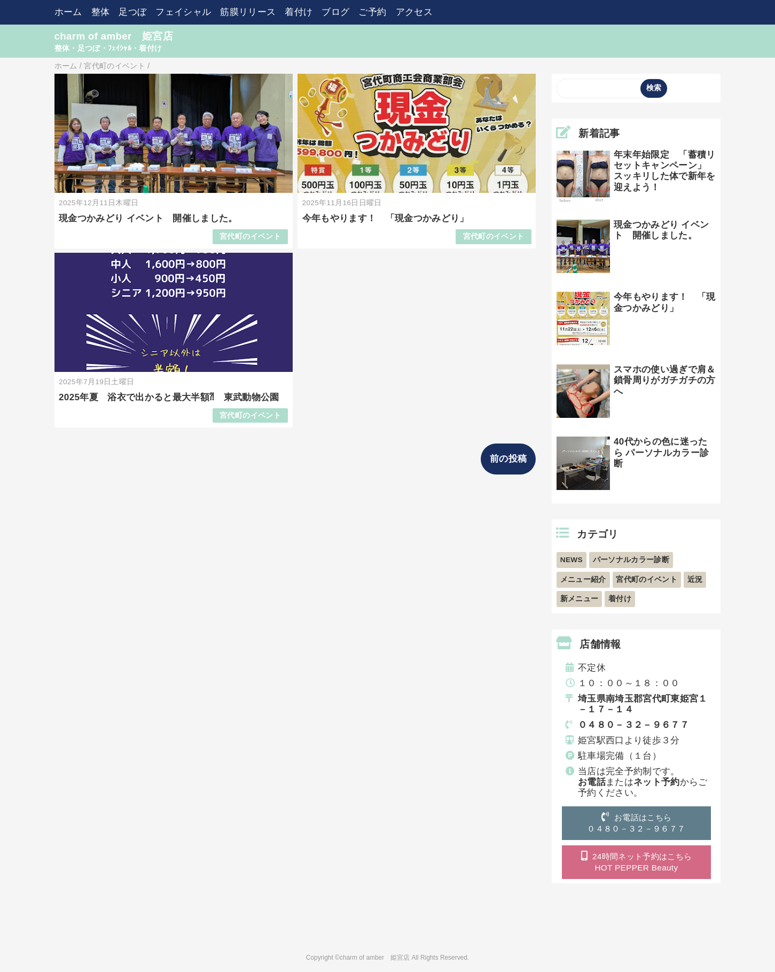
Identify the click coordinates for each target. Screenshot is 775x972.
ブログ (335, 12)
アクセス (414, 12)
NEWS (571, 560)
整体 (100, 12)
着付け (298, 12)
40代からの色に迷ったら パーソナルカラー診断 (661, 453)
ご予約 (372, 12)
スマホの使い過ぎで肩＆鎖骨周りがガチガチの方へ (665, 380)
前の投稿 (508, 459)
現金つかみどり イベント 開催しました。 (148, 218)
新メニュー (579, 599)
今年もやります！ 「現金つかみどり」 (385, 218)
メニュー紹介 (583, 580)
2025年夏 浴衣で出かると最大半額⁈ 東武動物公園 (169, 397)
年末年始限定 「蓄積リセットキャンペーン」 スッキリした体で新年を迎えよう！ (665, 171)
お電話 (592, 782)
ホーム (68, 12)
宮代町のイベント (250, 236)
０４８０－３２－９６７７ (633, 725)
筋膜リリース (248, 12)
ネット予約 (656, 782)
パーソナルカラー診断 (631, 560)
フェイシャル (183, 12)
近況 (695, 580)
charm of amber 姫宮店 (113, 36)
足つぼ (132, 12)
